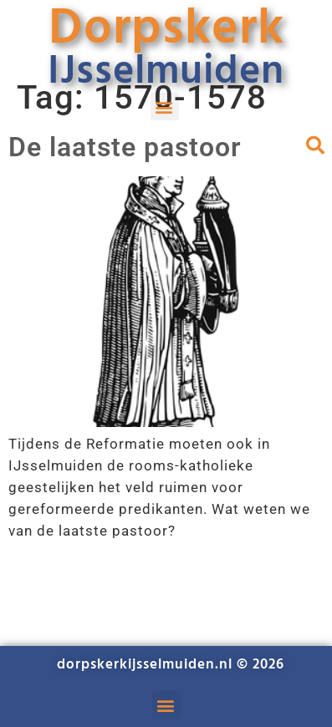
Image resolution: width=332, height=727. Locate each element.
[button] (165, 106)
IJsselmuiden (166, 72)
